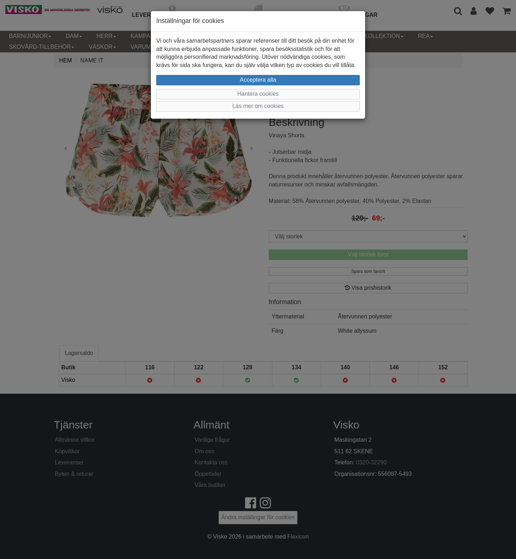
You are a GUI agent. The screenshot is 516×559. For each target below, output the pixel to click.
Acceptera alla (258, 80)
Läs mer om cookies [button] (257, 106)
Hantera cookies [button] (258, 94)
